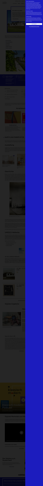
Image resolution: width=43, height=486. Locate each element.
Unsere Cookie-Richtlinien (30, 1)
